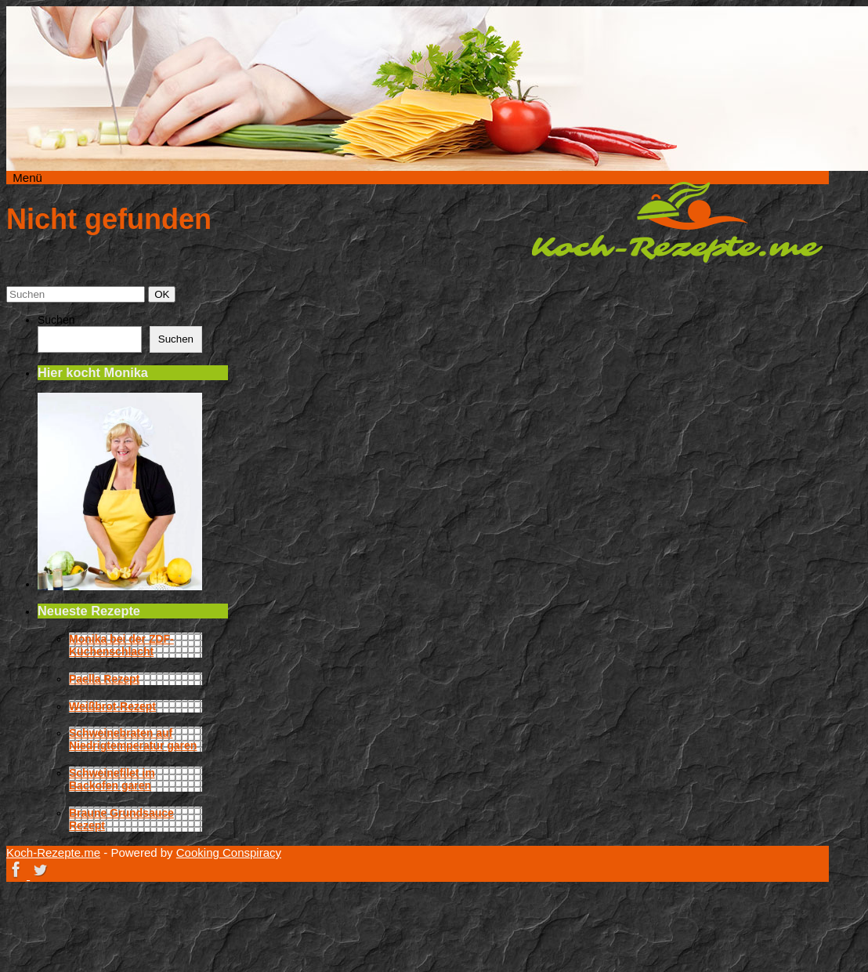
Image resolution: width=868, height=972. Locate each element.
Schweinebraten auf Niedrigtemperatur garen (133, 739)
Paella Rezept (104, 679)
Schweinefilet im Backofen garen (112, 779)
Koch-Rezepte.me (677, 222)
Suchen (56, 320)
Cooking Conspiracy (228, 852)
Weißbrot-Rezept (112, 706)
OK (164, 294)
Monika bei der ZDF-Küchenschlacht (121, 645)
